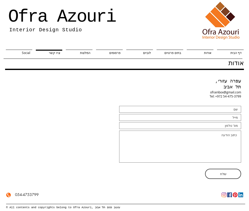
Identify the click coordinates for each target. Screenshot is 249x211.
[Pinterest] (235, 194)
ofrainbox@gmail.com (225, 92)
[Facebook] (229, 194)
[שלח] (223, 174)
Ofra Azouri (62, 17)
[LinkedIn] (240, 194)
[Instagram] (224, 194)
